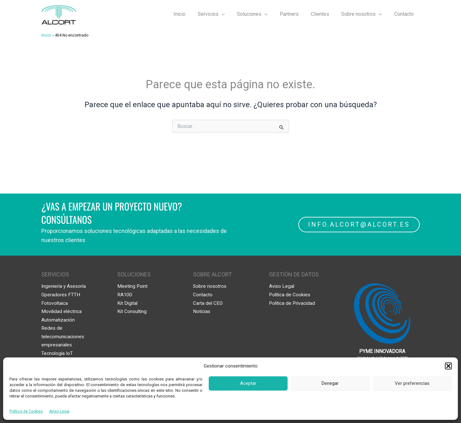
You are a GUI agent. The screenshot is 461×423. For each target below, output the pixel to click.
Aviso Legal (59, 411)
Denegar (330, 383)
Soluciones (261, 14)
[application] (233, 14)
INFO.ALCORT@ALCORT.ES (359, 224)
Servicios (222, 14)
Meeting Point (133, 286)
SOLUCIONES (134, 274)
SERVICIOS (55, 274)
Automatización (58, 319)
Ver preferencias (412, 383)
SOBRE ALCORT (212, 274)
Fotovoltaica (54, 303)
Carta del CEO (208, 303)
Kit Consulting (132, 311)
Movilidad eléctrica (62, 311)
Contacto (405, 14)
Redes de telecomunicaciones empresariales (63, 336)
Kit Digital (128, 303)
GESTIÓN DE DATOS (294, 274)
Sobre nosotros (364, 14)
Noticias (202, 311)
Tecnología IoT (57, 353)
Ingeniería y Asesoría (64, 286)
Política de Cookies (26, 411)
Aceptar (248, 383)
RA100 (124, 295)
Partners (296, 14)
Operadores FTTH (61, 295)
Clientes (325, 14)
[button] (448, 366)
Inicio (193, 14)
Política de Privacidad (293, 303)
